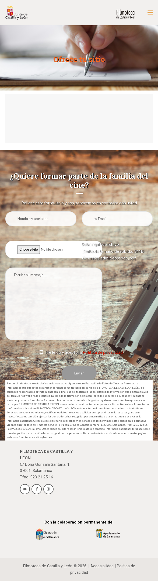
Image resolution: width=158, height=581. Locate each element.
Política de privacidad (103, 352)
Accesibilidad (102, 566)
